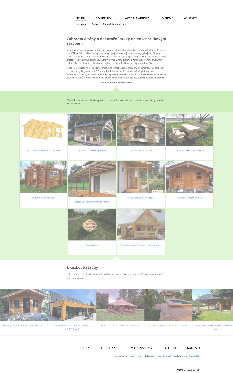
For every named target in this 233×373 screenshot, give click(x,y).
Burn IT (196, 370)
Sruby (80, 18)
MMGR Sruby (135, 356)
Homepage (80, 23)
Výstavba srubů (164, 356)
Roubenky (103, 18)
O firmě (167, 18)
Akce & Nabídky (137, 18)
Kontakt (190, 18)
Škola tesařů (149, 356)
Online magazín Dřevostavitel (186, 356)
